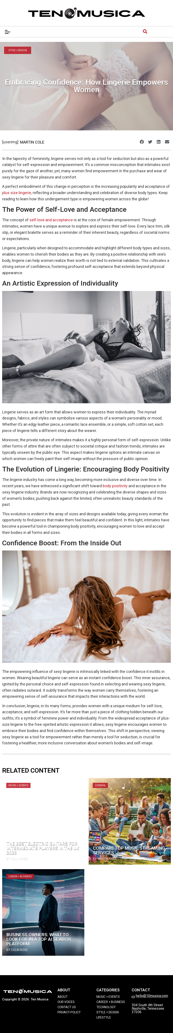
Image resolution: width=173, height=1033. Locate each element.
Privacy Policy (69, 1012)
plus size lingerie (16, 192)
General (100, 785)
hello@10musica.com (152, 996)
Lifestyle (103, 1017)
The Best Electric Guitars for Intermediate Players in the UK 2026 (42, 848)
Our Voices (66, 1002)
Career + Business (20, 876)
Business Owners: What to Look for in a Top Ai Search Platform (38, 939)
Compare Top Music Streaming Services (129, 850)
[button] (142, 142)
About (63, 996)
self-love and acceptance (51, 220)
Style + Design (17, 50)
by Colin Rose (17, 859)
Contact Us (67, 1007)
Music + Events (18, 785)
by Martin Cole (105, 859)
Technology (106, 1007)
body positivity (115, 486)
